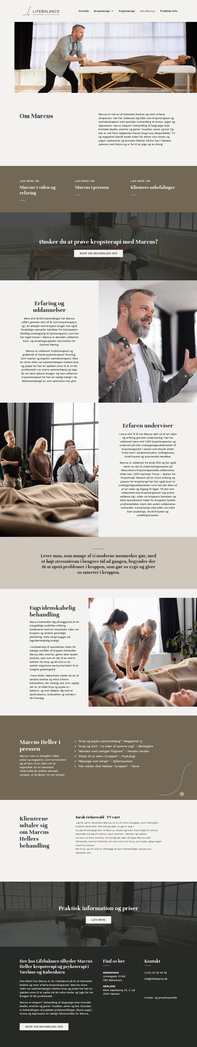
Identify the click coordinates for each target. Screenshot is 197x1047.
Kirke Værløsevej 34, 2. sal (119, 990)
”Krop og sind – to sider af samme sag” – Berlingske (115, 746)
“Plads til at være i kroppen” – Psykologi (106, 756)
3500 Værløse (111, 993)
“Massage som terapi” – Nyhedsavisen (105, 761)
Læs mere (98, 919)
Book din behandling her (98, 253)
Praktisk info (168, 11)
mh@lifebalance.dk (155, 978)
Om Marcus (147, 11)
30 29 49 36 (159, 972)
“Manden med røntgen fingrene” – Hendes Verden (113, 751)
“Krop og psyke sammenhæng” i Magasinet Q (110, 741)
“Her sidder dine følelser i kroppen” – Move (108, 766)
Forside (84, 11)
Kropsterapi (102, 11)
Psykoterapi (127, 11)
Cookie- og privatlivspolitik (160, 997)
